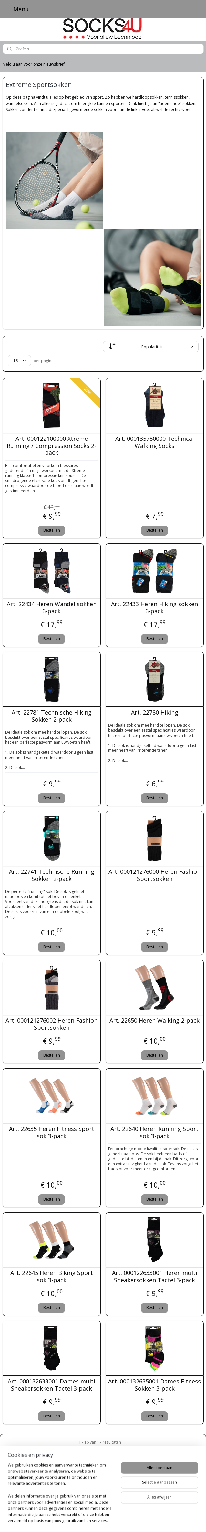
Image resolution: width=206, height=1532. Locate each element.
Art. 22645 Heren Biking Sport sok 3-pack (51, 1276)
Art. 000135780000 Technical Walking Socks (154, 442)
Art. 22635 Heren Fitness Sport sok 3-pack (51, 1132)
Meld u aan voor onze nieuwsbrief (34, 64)
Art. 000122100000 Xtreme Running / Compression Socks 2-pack (51, 445)
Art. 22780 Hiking (154, 712)
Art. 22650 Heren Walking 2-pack (154, 1020)
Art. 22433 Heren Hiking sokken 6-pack (154, 608)
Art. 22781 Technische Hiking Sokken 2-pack (52, 716)
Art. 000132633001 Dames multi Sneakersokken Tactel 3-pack (51, 1385)
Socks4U (16, 1489)
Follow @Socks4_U (73, 1508)
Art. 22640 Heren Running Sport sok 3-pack (154, 1132)
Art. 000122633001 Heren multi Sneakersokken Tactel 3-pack (154, 1276)
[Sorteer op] (150, 346)
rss (92, 1520)
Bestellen (51, 530)
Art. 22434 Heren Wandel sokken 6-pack (52, 608)
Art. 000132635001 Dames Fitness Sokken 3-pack (154, 1385)
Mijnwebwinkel (174, 1520)
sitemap (79, 1520)
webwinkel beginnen (117, 1520)
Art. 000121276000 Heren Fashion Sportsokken (154, 875)
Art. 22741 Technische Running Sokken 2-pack (51, 875)
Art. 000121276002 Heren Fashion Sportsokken (51, 1024)
